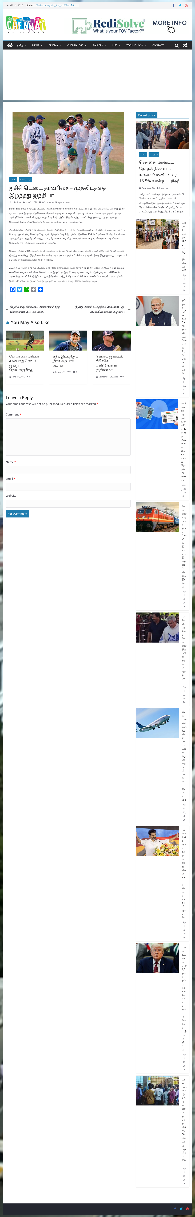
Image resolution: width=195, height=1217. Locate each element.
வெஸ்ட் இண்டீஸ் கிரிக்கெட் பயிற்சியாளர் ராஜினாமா (109, 363)
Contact (158, 45)
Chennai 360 (75, 45)
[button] (25, 45)
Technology (134, 45)
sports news (64, 202)
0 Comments (46, 202)
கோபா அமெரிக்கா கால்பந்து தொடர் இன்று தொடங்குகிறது (24, 363)
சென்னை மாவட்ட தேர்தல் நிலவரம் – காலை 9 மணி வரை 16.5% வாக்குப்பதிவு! (159, 171)
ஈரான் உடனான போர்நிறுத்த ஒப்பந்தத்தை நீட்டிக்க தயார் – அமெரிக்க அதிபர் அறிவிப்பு (184, 998)
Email (10, 479)
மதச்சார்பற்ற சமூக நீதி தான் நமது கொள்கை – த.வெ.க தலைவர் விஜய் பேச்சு (184, 873)
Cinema (53, 45)
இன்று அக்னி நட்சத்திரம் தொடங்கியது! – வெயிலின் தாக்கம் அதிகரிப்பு (103, 309)
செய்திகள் (154, 154)
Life (114, 45)
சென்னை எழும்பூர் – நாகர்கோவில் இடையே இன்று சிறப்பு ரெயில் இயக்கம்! (184, 546)
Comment (13, 414)
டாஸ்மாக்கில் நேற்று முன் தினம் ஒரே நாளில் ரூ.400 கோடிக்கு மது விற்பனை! (184, 1121)
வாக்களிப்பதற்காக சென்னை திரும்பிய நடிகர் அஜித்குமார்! (184, 649)
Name (11, 462)
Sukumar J (164, 187)
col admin (16, 202)
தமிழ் (20, 45)
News (35, 45)
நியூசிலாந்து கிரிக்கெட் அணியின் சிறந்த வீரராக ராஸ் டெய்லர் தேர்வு (33, 309)
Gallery (98, 45)
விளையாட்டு (25, 179)
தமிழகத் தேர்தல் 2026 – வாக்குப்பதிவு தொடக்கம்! (184, 246)
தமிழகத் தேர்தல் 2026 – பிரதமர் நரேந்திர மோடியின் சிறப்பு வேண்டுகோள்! (184, 337)
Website (11, 496)
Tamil (13, 179)
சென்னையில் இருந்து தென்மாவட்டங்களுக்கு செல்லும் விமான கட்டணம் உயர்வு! (184, 755)
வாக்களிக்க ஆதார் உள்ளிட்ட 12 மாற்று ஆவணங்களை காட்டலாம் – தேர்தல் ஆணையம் (183, 442)
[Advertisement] (97, 75)
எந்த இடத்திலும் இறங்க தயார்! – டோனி (65, 361)
